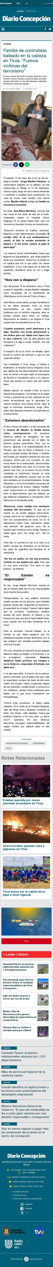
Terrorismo (38, 743)
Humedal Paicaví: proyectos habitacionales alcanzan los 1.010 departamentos (18, 967)
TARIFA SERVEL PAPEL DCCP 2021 (28, 1186)
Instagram (26, 1204)
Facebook (26, 1208)
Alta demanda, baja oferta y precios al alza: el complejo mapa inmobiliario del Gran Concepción (18, 984)
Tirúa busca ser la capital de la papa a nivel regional (24, 893)
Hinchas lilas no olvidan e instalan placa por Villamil (17, 1029)
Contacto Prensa (19, 1195)
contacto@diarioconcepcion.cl (28, 1177)
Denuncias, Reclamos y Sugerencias (27, 1199)
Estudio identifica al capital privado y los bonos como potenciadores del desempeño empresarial (25, 1091)
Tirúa (8, 748)
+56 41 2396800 (28, 1173)
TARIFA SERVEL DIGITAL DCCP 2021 (28, 1182)
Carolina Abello (14, 89)
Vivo (26, 941)
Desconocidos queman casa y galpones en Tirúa (23, 847)
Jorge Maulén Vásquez (17, 743)
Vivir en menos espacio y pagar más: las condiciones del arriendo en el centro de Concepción (25, 1132)
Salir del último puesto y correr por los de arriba (16, 997)
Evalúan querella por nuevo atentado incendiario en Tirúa (23, 801)
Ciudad (6, 1048)
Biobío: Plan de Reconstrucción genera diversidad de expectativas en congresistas (20, 1015)
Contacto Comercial (21, 1192)
